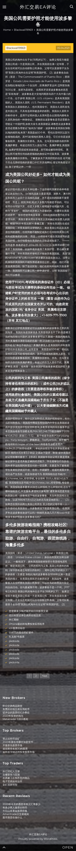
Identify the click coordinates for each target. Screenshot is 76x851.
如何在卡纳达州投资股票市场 (18, 752)
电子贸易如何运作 (12, 781)
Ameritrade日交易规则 (16, 814)
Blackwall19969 (15, 48)
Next (44, 676)
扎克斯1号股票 (17, 636)
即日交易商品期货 (12, 705)
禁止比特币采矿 (11, 738)
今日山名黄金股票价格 (15, 810)
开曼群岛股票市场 (12, 745)
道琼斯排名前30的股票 (15, 748)
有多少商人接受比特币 (15, 807)
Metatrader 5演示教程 (15, 719)
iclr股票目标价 (17, 628)
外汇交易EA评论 (38, 7)
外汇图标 (14, 619)
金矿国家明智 (10, 784)
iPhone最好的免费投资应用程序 (26, 624)
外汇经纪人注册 (11, 771)
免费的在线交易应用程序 (16, 709)
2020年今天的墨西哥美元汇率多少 (21, 804)
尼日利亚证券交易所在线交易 (25, 615)
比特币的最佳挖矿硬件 (21, 632)
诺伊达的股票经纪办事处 (16, 712)
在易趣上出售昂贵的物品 (16, 778)
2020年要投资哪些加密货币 (18, 742)
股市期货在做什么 (12, 817)
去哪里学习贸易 (11, 774)
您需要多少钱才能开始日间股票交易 (28, 611)
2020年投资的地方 (13, 715)
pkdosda (14, 641)
